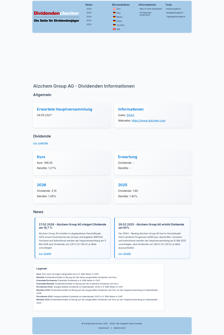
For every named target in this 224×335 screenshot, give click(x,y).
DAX (117, 13)
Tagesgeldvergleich (175, 16)
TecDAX (118, 25)
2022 (88, 24)
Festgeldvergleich (174, 13)
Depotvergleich (173, 9)
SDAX (117, 21)
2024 (88, 16)
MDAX (117, 17)
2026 (88, 9)
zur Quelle (45, 253)
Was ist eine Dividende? (151, 9)
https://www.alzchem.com (149, 120)
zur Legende (40, 143)
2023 (88, 20)
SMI (116, 29)
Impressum (104, 328)
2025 (88, 13)
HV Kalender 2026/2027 (146, 14)
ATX (117, 9)
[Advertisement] (112, 58)
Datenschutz (119, 328)
